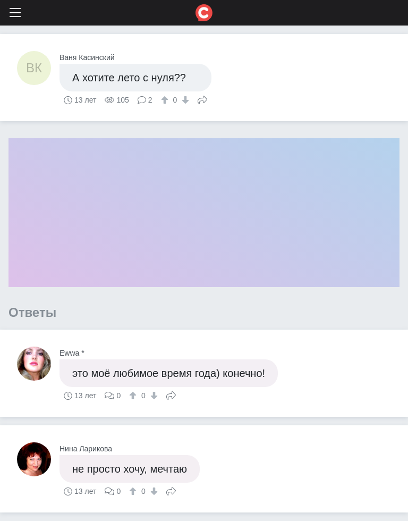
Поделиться (202, 99)
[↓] (184, 100)
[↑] (166, 100)
